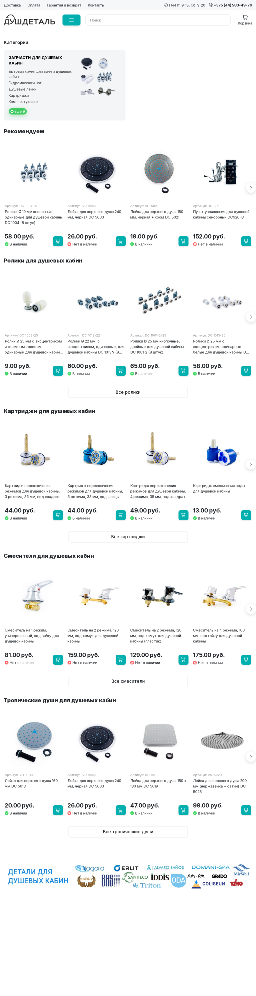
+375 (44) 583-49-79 (230, 5)
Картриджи (19, 95)
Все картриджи (128, 530)
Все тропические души (128, 821)
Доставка (12, 5)
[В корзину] (57, 240)
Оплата (34, 5)
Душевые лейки (22, 89)
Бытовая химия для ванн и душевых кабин (40, 74)
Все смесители (128, 672)
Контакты (96, 5)
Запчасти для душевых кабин (35, 60)
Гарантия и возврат (64, 5)
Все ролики (128, 388)
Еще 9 (17, 111)
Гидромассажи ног (25, 83)
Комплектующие (23, 102)
